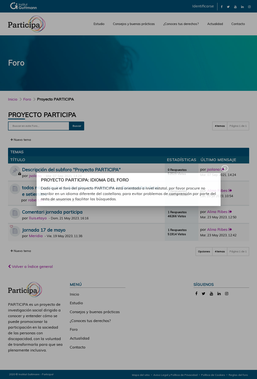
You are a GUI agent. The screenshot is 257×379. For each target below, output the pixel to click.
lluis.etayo (38, 218)
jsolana (35, 175)
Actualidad (215, 24)
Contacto (238, 24)
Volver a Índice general (30, 266)
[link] (222, 6)
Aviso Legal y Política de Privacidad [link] (175, 374)
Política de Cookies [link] (213, 374)
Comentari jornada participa (52, 212)
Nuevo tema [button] (21, 140)
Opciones (204, 251)
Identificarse (203, 6)
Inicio (12, 99)
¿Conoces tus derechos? (181, 24)
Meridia (36, 235)
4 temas (220, 125)
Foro (74, 329)
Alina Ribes (217, 190)
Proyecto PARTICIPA (42, 115)
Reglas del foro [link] (238, 374)
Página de (238, 125)
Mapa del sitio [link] (141, 374)
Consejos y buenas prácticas (134, 24)
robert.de (36, 200)
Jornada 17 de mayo (43, 230)
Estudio (98, 24)
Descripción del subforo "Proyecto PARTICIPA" (71, 169)
